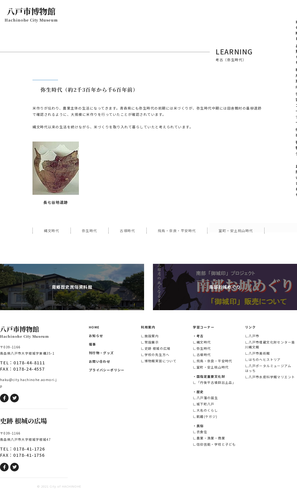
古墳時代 (127, 230)
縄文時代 (51, 230)
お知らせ (123, 12)
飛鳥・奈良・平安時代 (177, 230)
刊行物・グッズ (222, 12)
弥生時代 (89, 230)
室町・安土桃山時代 (236, 230)
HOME (101, 12)
